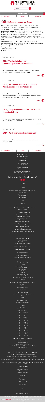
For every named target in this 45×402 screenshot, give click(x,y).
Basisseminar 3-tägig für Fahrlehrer (22, 216)
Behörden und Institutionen (22, 369)
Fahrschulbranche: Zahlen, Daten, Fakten (22, 246)
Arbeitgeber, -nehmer (22, 267)
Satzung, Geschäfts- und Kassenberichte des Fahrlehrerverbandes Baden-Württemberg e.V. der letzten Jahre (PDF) (22, 363)
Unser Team (22, 395)
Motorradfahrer (22, 289)
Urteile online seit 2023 (23, 314)
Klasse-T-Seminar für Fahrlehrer (22, 224)
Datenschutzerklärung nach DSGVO (22, 393)
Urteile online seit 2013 (23, 330)
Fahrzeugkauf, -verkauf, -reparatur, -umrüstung (23, 277)
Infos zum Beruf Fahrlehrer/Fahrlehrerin (22, 243)
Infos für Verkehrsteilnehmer (22, 238)
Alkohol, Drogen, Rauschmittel (22, 266)
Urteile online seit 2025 (23, 310)
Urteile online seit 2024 (23, 312)
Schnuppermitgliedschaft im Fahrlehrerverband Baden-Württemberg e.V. (22, 356)
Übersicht (7, 16)
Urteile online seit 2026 (23, 309)
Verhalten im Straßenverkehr (22, 302)
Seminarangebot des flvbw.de (22, 214)
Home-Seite (8, 399)
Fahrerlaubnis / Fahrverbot (22, 274)
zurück (22, 16)
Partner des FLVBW (22, 198)
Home (22, 386)
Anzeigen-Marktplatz (22, 192)
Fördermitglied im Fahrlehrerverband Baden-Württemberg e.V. (22, 358)
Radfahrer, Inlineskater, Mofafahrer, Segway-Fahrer (22, 294)
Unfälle (22, 299)
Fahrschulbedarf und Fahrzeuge (22, 255)
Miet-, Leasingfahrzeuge (22, 287)
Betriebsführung (22, 269)
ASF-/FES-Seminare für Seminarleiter (22, 229)
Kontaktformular (24, 168)
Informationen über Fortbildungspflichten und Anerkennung (22, 233)
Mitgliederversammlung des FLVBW (22, 344)
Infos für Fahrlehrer (22, 241)
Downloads (22, 379)
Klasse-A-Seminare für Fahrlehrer (22, 226)
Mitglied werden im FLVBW (22, 342)
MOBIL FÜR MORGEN (22, 347)
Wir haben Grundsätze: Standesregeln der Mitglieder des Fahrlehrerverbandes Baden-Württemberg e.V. (22, 360)
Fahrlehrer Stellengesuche (22, 253)
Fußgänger (22, 279)
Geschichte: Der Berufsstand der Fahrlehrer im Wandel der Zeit (22, 345)
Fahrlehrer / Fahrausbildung (23, 275)
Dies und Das (22, 272)
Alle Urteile (22, 264)
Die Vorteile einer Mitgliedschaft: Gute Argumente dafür (23, 354)
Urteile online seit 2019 (23, 320)
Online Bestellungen (22, 381)
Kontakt (22, 390)
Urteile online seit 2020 (23, 318)
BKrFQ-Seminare (22, 228)
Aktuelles (22, 185)
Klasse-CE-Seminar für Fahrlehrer (22, 221)
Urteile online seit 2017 (23, 323)
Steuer (22, 297)
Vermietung (22, 304)
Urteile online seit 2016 (23, 325)
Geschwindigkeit (22, 280)
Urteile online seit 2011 (23, 333)
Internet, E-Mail (22, 284)
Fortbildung (22, 187)
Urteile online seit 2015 (23, 327)
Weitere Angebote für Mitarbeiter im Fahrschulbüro (23, 231)
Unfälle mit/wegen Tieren (22, 300)
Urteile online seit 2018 (23, 322)
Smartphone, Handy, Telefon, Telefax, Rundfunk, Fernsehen (22, 282)
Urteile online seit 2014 (23, 328)
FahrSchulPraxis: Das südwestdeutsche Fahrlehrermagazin (22, 207)
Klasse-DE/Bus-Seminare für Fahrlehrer (22, 223)
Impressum (22, 391)
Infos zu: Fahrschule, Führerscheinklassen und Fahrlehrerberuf (22, 190)
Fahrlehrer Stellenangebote (22, 252)
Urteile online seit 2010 (23, 335)
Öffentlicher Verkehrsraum (22, 292)
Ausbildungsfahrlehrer (22, 219)
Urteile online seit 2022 (23, 315)
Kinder (22, 285)
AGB (23, 388)
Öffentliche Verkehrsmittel (22, 290)
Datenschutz (22, 307)
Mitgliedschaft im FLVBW (22, 194)
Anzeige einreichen (22, 258)
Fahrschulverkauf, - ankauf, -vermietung (22, 257)
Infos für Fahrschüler (22, 240)
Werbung (23, 305)
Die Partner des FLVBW (22, 372)
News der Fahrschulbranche (22, 206)
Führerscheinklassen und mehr (22, 245)
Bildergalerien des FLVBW (22, 378)
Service (22, 200)
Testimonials (22, 349)
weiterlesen (38, 16)
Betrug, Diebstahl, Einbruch (22, 270)
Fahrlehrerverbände (22, 370)
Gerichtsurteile (31, 13)
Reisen (22, 295)
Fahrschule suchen (22, 189)
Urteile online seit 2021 (23, 317)
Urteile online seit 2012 (23, 332)
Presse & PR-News (22, 209)
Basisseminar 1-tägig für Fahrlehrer (22, 218)
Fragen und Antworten (22, 197)
